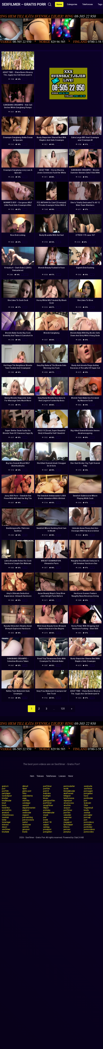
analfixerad (68, 793)
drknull (25, 786)
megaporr (68, 822)
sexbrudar (26, 812)
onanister (68, 817)
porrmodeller (69, 786)
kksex (45, 798)
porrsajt (87, 817)
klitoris (67, 827)
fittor (24, 793)
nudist (25, 822)
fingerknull (88, 808)
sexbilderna (27, 796)
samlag (46, 827)
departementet (28, 808)
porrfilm (46, 788)
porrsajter (88, 815)
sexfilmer (88, 788)
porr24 (46, 791)
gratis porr (26, 791)
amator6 (5, 812)
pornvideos (89, 822)
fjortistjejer (68, 824)
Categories (72, 4)
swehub (5, 817)
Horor (70, 776)
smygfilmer (48, 805)
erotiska (46, 810)
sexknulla (88, 786)
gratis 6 (5, 786)
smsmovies (69, 803)
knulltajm (47, 796)
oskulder (67, 815)
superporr (68, 800)
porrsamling (27, 817)
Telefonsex (87, 4)
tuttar (4, 820)
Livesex (62, 776)
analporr (25, 810)
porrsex (67, 829)
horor (86, 796)
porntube (87, 824)
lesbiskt (87, 803)
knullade (5, 832)
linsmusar (26, 824)
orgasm (25, 815)
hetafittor (6, 808)
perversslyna (28, 820)
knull (4, 803)
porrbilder (88, 827)
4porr (24, 788)
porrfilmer (47, 786)
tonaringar (6, 822)
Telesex (40, 776)
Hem (32, 776)
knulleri (5, 798)
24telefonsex (8, 815)
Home (59, 4)
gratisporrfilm (49, 800)
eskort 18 (47, 822)
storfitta (25, 800)
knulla (24, 832)
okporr (66, 820)
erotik (66, 788)
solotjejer (26, 803)
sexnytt (25, 805)
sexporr (67, 808)
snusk (45, 815)
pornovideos (89, 829)
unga (24, 798)
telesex (5, 824)
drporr (4, 827)
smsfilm (67, 805)
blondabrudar (69, 791)
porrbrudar (88, 798)
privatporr (47, 829)
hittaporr (67, 796)
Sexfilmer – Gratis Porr (24, 4)
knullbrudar (6, 800)
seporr (46, 824)
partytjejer (6, 793)
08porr (46, 808)
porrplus (67, 832)
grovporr (26, 829)
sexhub (87, 812)
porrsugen (88, 791)
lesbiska (47, 793)
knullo (86, 810)
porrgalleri (88, 793)
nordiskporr (7, 796)
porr (3, 788)
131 (63, 708)
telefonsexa (69, 798)
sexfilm (25, 827)
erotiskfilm (6, 810)
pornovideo (89, 832)
